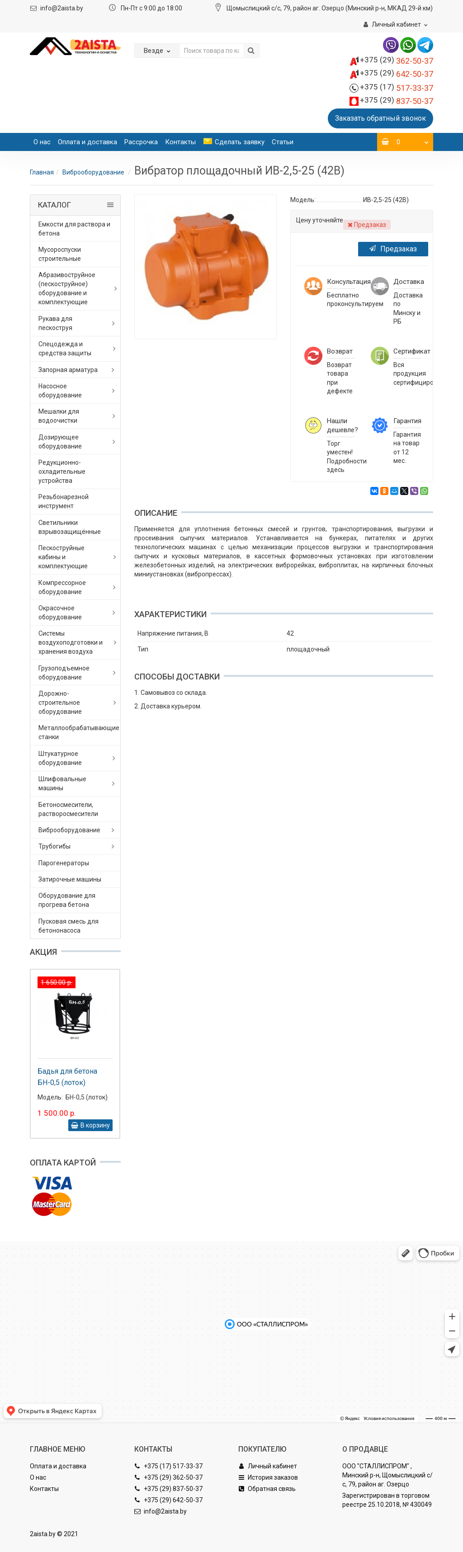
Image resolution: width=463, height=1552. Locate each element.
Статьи (282, 142)
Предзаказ (393, 249)
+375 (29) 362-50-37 (168, 1477)
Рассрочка (141, 142)
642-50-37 (396, 74)
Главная (42, 172)
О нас (42, 142)
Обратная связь (267, 1488)
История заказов (268, 1477)
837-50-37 (396, 101)
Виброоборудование (94, 172)
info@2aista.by (61, 8)
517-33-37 (396, 88)
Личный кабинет (267, 1466)
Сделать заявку (234, 142)
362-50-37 (396, 61)
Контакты (180, 142)
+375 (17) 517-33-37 (168, 1466)
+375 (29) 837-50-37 (168, 1488)
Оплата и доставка (87, 142)
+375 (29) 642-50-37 (168, 1500)
